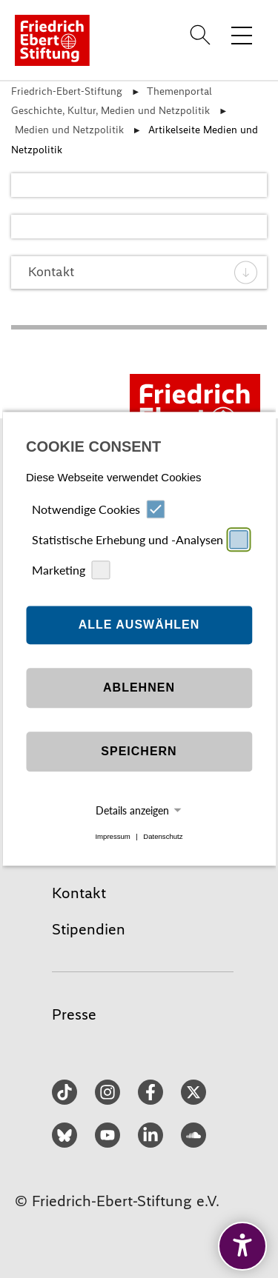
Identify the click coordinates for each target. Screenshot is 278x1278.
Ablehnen (139, 687)
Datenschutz (162, 836)
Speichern (138, 751)
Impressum (112, 836)
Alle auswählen (139, 624)
